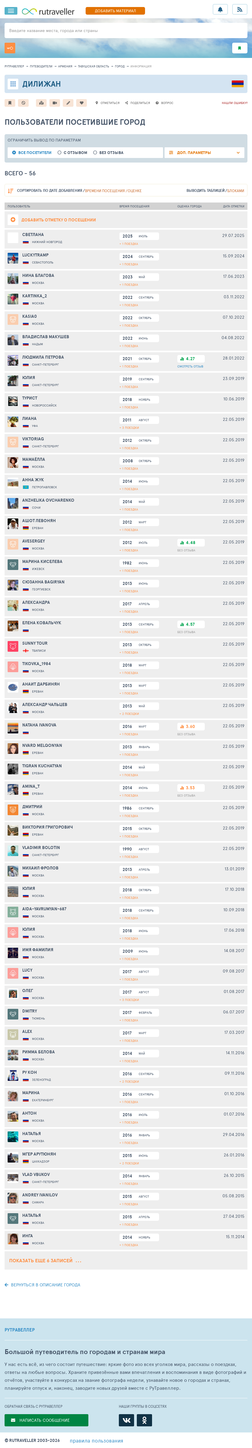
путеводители (41, 66)
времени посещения (105, 190)
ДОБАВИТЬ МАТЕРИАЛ (115, 10)
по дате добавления (49, 190)
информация (140, 66)
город (120, 66)
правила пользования (96, 1440)
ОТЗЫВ (190, 366)
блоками (235, 190)
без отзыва (111, 152)
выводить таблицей (205, 190)
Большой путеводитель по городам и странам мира (85, 1352)
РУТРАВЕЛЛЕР (20, 1330)
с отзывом (75, 152)
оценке (135, 190)
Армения (65, 66)
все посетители (34, 152)
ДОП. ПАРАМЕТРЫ (193, 153)
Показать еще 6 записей (45, 1260)
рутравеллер (14, 66)
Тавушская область (93, 66)
